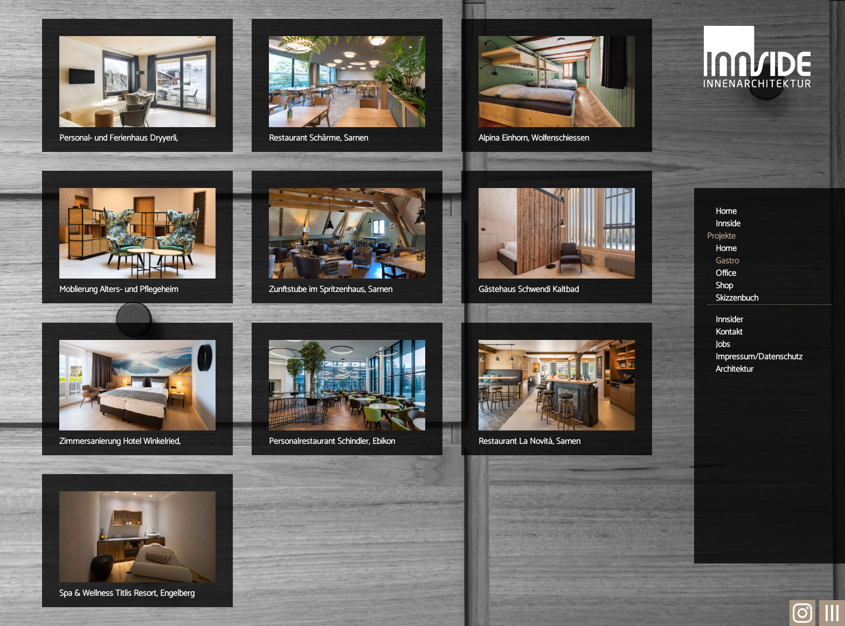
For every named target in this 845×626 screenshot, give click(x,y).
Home (726, 211)
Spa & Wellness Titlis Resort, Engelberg (127, 593)
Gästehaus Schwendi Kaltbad (529, 289)
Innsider (729, 320)
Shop (724, 286)
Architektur (734, 369)
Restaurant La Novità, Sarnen (529, 441)
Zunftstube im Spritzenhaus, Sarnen (330, 289)
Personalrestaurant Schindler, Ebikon (332, 441)
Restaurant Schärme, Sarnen (318, 138)
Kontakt (729, 332)
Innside (728, 224)
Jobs (723, 344)
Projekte (721, 236)
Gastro (727, 261)
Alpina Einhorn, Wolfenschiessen (534, 138)
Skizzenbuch (737, 298)
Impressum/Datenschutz (759, 357)
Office (726, 273)
